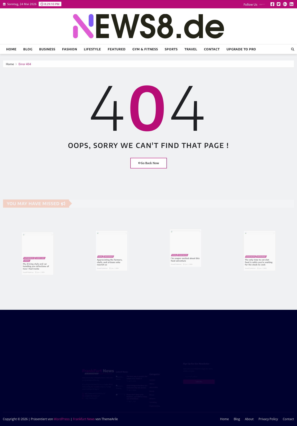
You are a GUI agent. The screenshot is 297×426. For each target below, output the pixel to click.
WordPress (62, 419)
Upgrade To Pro (241, 49)
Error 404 (25, 65)
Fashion (69, 49)
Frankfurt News (84, 419)
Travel (190, 49)
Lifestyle (92, 49)
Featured (117, 49)
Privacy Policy (268, 419)
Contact (212, 49)
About (249, 419)
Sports (171, 49)
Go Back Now (148, 163)
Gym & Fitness (145, 49)
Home (11, 49)
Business (47, 49)
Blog (27, 49)
